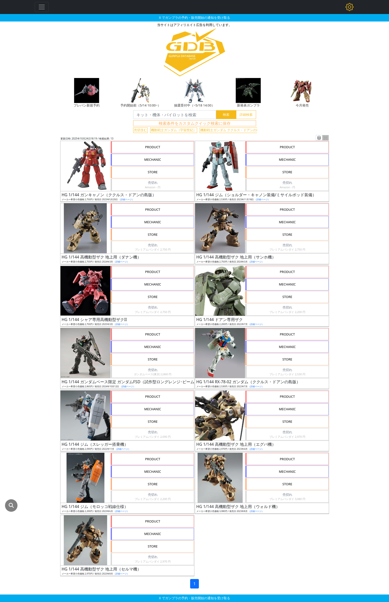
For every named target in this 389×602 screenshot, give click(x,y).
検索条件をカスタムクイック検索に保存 (195, 123)
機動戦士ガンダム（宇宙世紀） (173, 130)
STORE (153, 172)
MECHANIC (152, 159)
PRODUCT (152, 147)
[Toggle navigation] (42, 7)
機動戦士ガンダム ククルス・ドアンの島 (230, 130)
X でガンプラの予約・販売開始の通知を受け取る (194, 17)
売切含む (140, 130)
